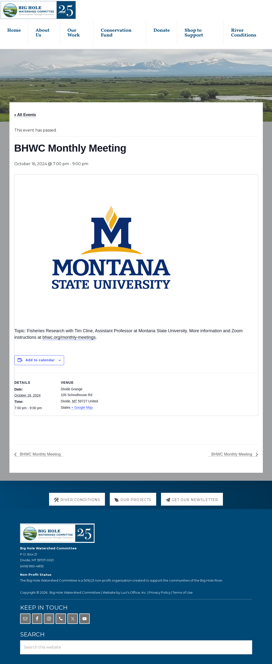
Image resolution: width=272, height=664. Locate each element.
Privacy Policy (159, 592)
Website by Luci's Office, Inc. (125, 592)
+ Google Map (82, 408)
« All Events (25, 115)
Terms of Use (183, 592)
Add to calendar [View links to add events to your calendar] (40, 360)
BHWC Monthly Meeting (40, 455)
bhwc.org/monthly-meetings (69, 337)
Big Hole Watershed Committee (75, 592)
